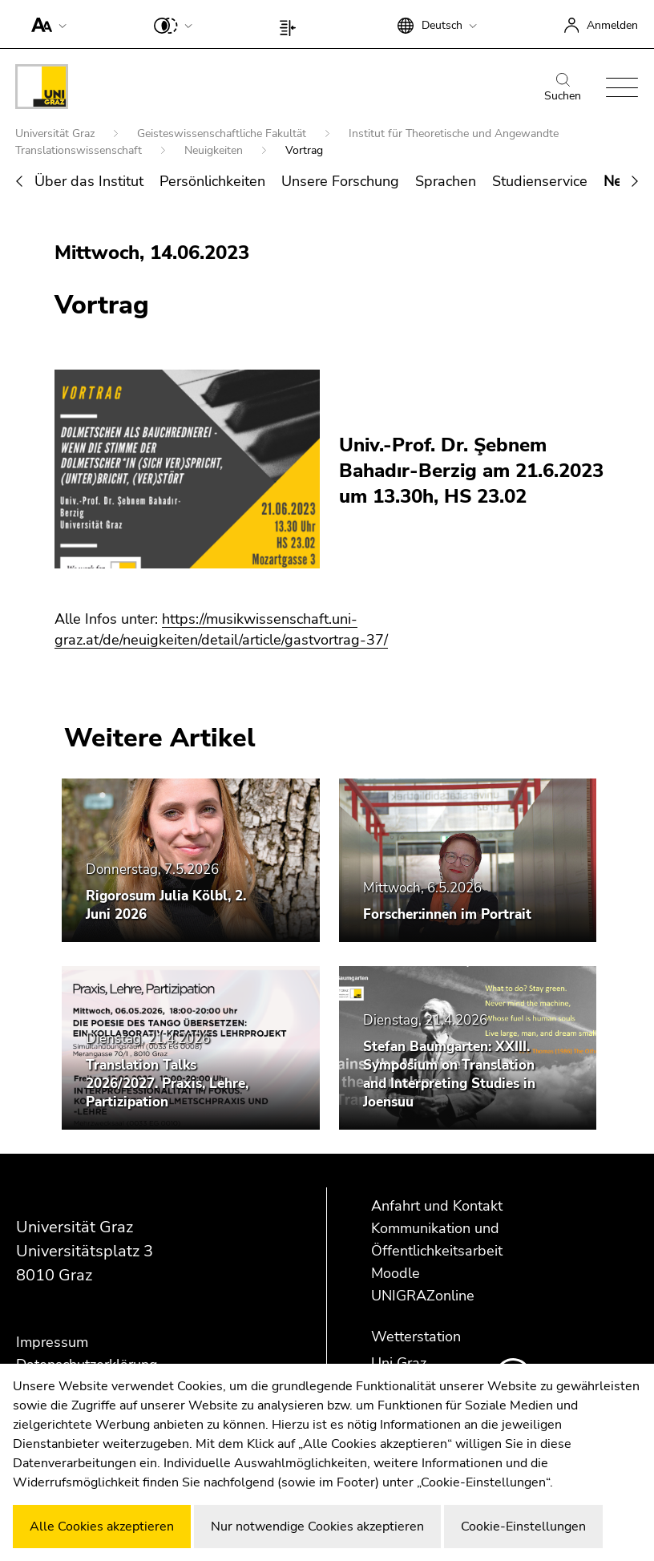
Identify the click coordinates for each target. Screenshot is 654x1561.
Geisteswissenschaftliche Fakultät (223, 133)
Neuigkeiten (215, 150)
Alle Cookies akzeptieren (102, 1526)
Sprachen (445, 181)
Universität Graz (56, 133)
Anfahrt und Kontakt (437, 1205)
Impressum (52, 1342)
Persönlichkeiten (212, 181)
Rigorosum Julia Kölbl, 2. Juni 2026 (166, 905)
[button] (45, 24)
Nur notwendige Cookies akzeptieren (317, 1526)
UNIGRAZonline (422, 1295)
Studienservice (539, 181)
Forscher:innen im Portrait (447, 914)
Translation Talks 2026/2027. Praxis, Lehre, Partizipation (167, 1083)
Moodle (395, 1273)
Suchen (562, 88)
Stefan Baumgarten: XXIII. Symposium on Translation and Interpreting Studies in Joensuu (449, 1074)
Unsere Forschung (340, 181)
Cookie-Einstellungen (523, 1526)
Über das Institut (88, 181)
